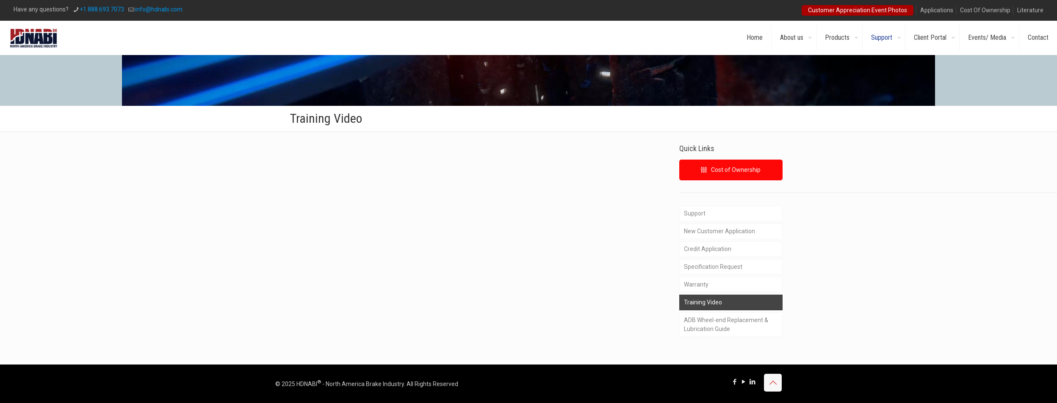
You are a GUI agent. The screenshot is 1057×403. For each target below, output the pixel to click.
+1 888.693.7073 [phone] (102, 9)
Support (695, 213)
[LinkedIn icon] (752, 382)
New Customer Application (719, 231)
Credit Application (707, 249)
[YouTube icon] (743, 382)
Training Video (703, 302)
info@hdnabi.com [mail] (159, 9)
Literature (1030, 10)
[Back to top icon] (773, 383)
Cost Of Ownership (985, 10)
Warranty (696, 284)
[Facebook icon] (734, 382)
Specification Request (713, 266)
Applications (936, 10)
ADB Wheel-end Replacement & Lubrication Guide (726, 324)
